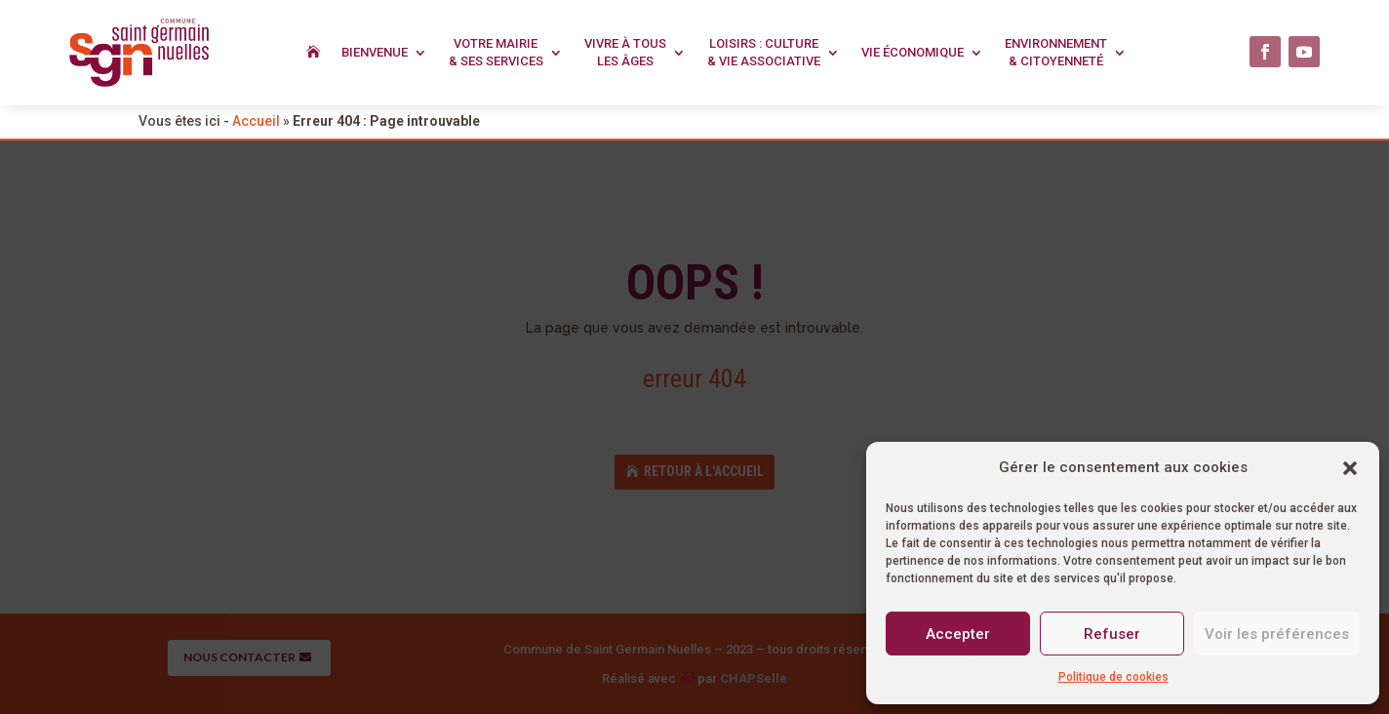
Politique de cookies (1113, 677)
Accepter (958, 634)
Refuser (1112, 634)
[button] (1350, 468)
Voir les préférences (1277, 634)
